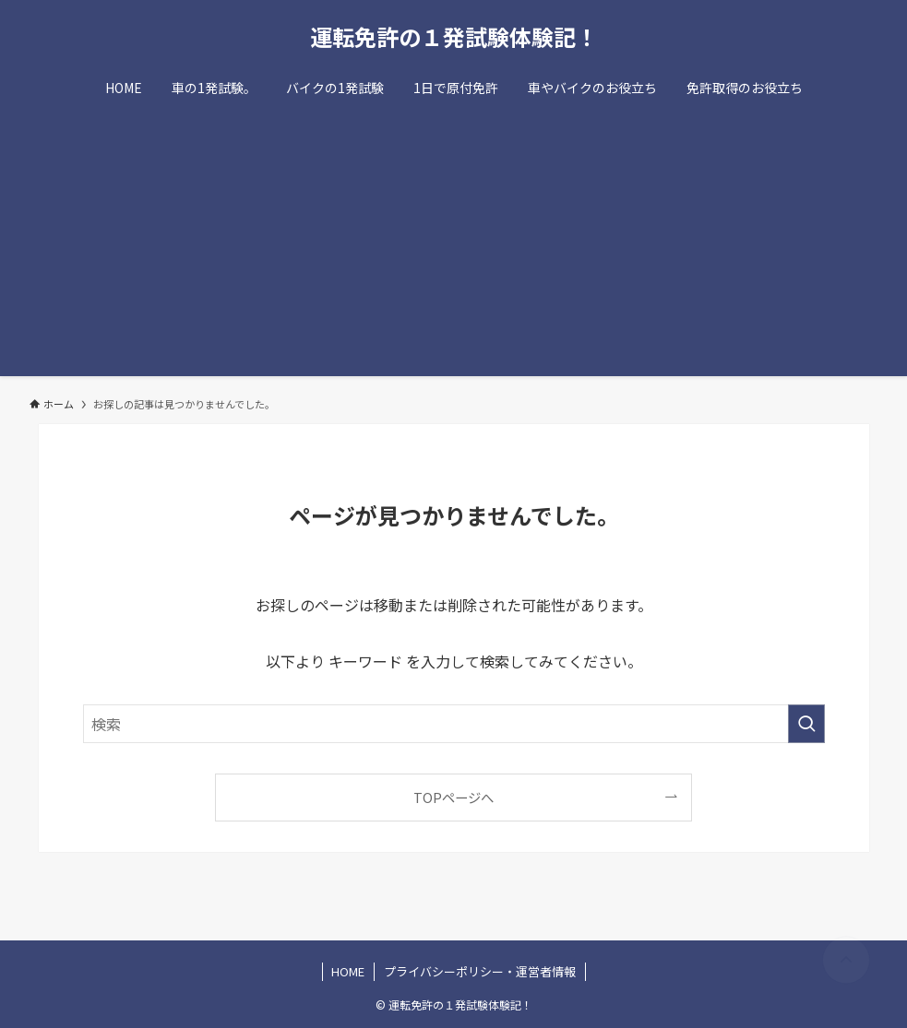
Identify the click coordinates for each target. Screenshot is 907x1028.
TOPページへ (453, 797)
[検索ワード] (454, 723)
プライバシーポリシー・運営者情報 (480, 971)
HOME (347, 971)
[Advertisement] (453, 247)
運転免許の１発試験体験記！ (454, 37)
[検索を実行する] (806, 723)
